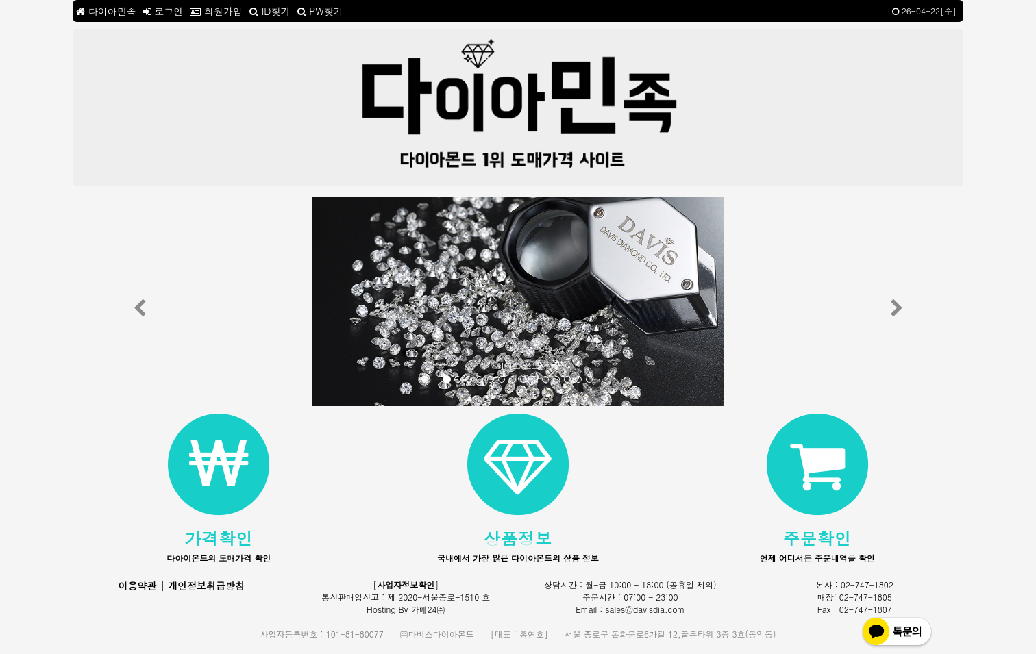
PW (320, 11)
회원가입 (216, 11)
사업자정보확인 (405, 584)
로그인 (163, 11)
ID (269, 11)
